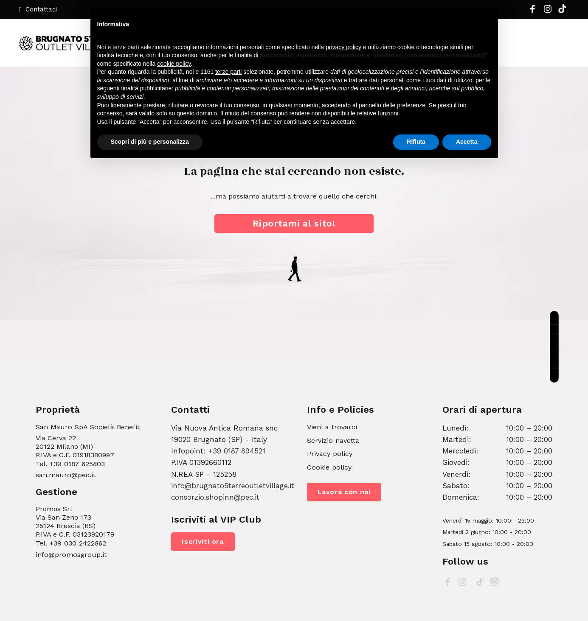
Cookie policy (329, 467)
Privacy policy (329, 454)
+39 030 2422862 (77, 543)
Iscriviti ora (203, 541)
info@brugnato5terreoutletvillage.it (232, 485)
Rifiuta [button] (416, 141)
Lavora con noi (344, 492)
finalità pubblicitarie (146, 88)
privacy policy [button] (343, 47)
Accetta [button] (467, 141)
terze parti (228, 71)
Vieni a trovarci (332, 427)
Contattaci (38, 9)
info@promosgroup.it (71, 555)
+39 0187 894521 (236, 451)
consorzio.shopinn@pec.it (215, 497)
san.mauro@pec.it (66, 475)
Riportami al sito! (294, 223)
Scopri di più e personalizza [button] (150, 141)
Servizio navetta (333, 440)
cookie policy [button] (174, 63)
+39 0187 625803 (77, 464)
